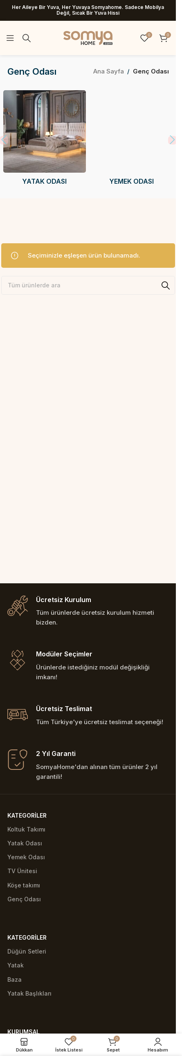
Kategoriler (27, 815)
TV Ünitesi (22, 870)
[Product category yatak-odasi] (44, 140)
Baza (14, 979)
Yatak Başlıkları (29, 993)
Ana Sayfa (108, 71)
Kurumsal (23, 1031)
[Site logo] (87, 37)
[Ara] (26, 38)
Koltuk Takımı (26, 829)
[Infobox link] (88, 612)
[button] (172, 141)
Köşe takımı (23, 885)
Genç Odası (24, 899)
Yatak (15, 965)
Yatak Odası (24, 843)
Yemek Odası (26, 857)
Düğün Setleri (26, 951)
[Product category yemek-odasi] (131, 140)
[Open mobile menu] (10, 38)
